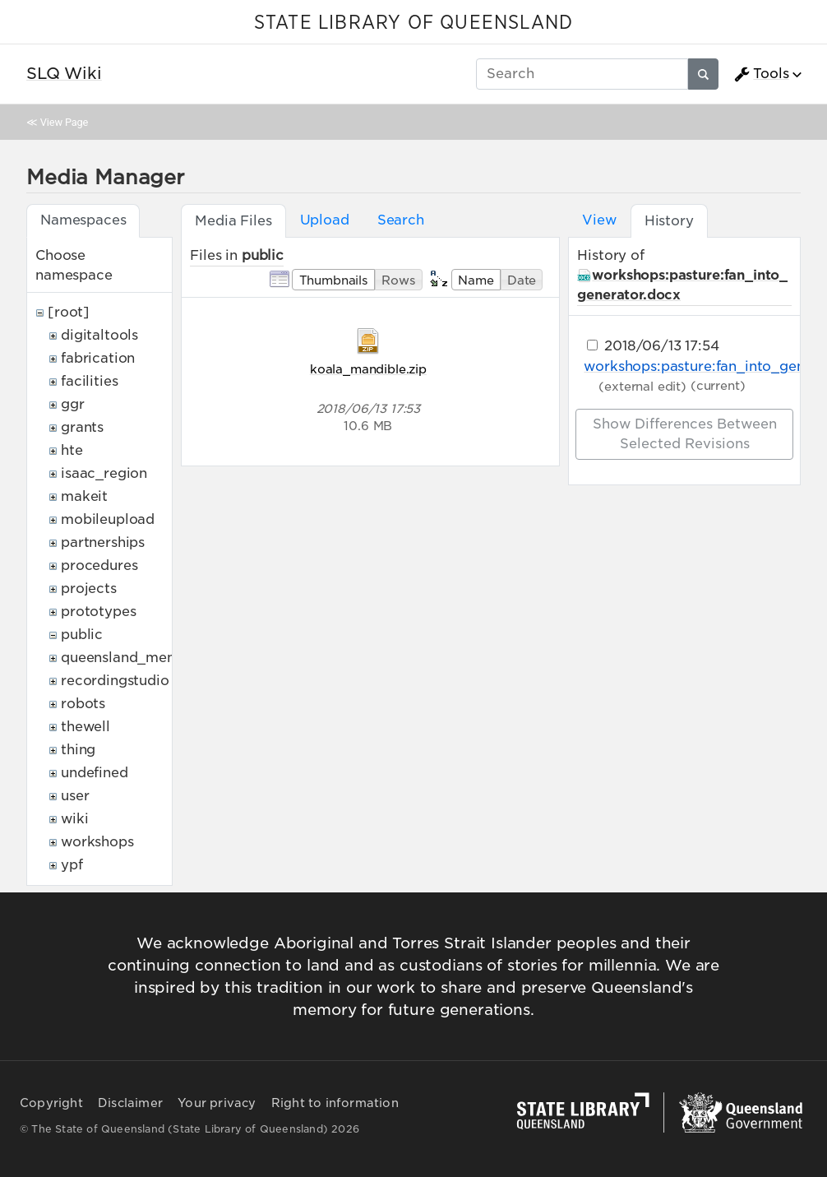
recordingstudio (115, 680)
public (82, 634)
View (599, 220)
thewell (85, 726)
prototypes (98, 611)
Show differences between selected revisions (685, 434)
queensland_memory (131, 657)
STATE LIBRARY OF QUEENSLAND (413, 23)
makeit (84, 496)
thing (78, 750)
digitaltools (99, 335)
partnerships (103, 542)
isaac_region (104, 473)
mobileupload (108, 519)
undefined (94, 773)
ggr (73, 404)
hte (72, 450)
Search (400, 220)
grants (82, 427)
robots (83, 703)
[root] (69, 312)
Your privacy (217, 1103)
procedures (99, 565)
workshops (97, 842)
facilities (89, 381)
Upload (324, 220)
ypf (72, 865)
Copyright (51, 1103)
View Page (64, 122)
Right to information (335, 1103)
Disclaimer (130, 1103)
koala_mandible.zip (368, 369)
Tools (761, 74)
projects (89, 588)
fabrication (98, 358)
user (75, 796)
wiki (74, 819)
